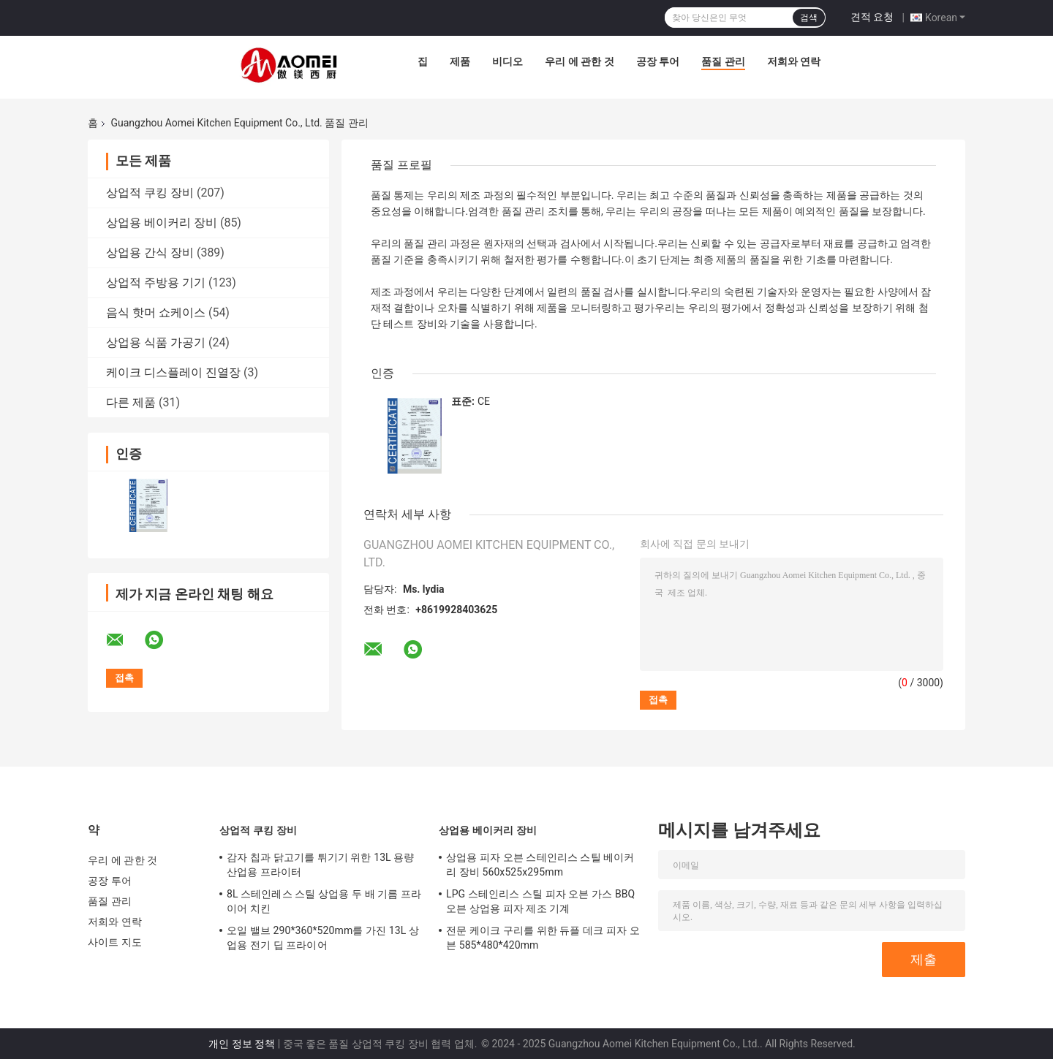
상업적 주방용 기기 (155, 282)
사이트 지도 (115, 942)
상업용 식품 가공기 (155, 342)
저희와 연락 (793, 61)
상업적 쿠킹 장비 (150, 193)
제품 (460, 61)
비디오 (507, 61)
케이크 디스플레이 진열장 (173, 372)
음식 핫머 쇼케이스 (155, 312)
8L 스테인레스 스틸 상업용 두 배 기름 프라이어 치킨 (324, 901)
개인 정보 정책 (241, 1043)
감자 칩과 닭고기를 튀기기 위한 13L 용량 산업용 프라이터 (321, 864)
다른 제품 (131, 402)
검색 (809, 17)
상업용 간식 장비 (150, 252)
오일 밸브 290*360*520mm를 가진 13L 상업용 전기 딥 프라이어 (323, 938)
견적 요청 (872, 17)
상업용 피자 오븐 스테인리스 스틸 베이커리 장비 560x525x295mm (540, 864)
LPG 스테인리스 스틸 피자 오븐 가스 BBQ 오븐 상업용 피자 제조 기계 (540, 901)
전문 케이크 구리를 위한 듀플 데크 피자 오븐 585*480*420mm (543, 938)
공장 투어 (657, 61)
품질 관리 (722, 61)
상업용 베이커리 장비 (161, 222)
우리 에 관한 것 (579, 61)
